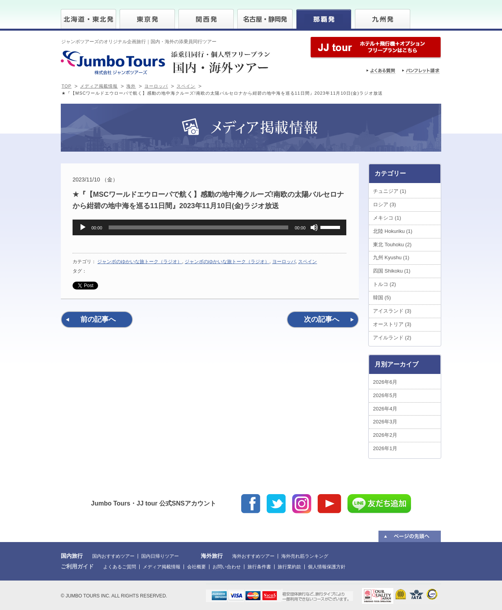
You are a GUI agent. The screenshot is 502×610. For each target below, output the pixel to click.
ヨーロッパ (156, 86)
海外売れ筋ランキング (304, 556)
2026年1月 (385, 448)
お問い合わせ (227, 567)
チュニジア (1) (389, 191)
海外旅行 (212, 556)
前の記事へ (98, 319)
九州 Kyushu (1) (391, 257)
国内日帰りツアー (160, 556)
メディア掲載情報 (99, 86)
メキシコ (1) (387, 218)
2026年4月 (385, 409)
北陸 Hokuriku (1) (392, 231)
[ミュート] (314, 227)
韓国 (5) (382, 297)
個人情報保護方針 (327, 567)
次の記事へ (321, 319)
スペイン (185, 86)
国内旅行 (72, 556)
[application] (209, 227)
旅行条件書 (259, 567)
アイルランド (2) (392, 338)
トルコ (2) (384, 284)
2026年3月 (385, 422)
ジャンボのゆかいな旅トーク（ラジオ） (139, 261)
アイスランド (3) (392, 311)
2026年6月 (385, 382)
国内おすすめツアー (113, 556)
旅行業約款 (289, 567)
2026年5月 (385, 395)
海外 (131, 86)
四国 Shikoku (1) (391, 271)
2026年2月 (385, 435)
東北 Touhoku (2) (392, 244)
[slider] (199, 227)
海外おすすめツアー (253, 556)
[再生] (83, 227)
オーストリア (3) (392, 324)
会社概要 (196, 567)
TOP (66, 86)
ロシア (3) (384, 204)
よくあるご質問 (119, 567)
